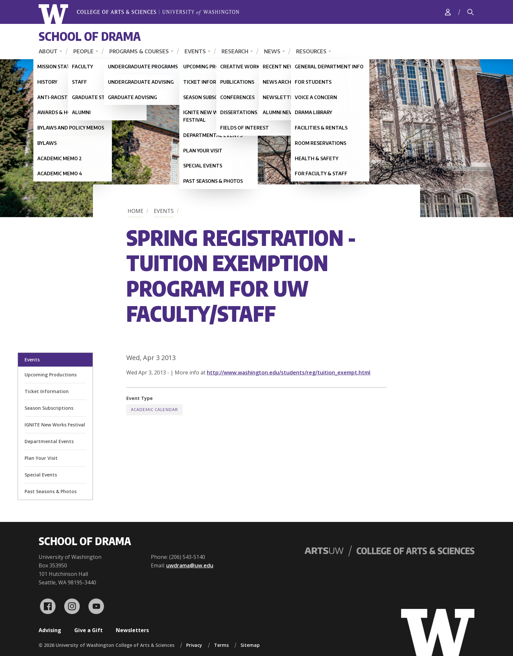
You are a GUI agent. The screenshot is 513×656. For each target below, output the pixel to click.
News (272, 51)
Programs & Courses (139, 51)
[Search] (470, 12)
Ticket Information (47, 391)
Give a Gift (88, 630)
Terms (221, 645)
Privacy (194, 645)
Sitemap (250, 645)
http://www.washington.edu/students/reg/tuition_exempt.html (288, 372)
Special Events (41, 475)
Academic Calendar (154, 409)
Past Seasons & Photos (51, 491)
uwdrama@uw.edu (189, 565)
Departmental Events (49, 441)
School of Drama (90, 36)
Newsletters (132, 630)
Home (135, 211)
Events (195, 51)
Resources (311, 51)
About (48, 51)
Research (234, 51)
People (83, 51)
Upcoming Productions (51, 374)
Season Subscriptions (49, 408)
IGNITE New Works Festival (55, 425)
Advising (50, 630)
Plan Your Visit (41, 458)
